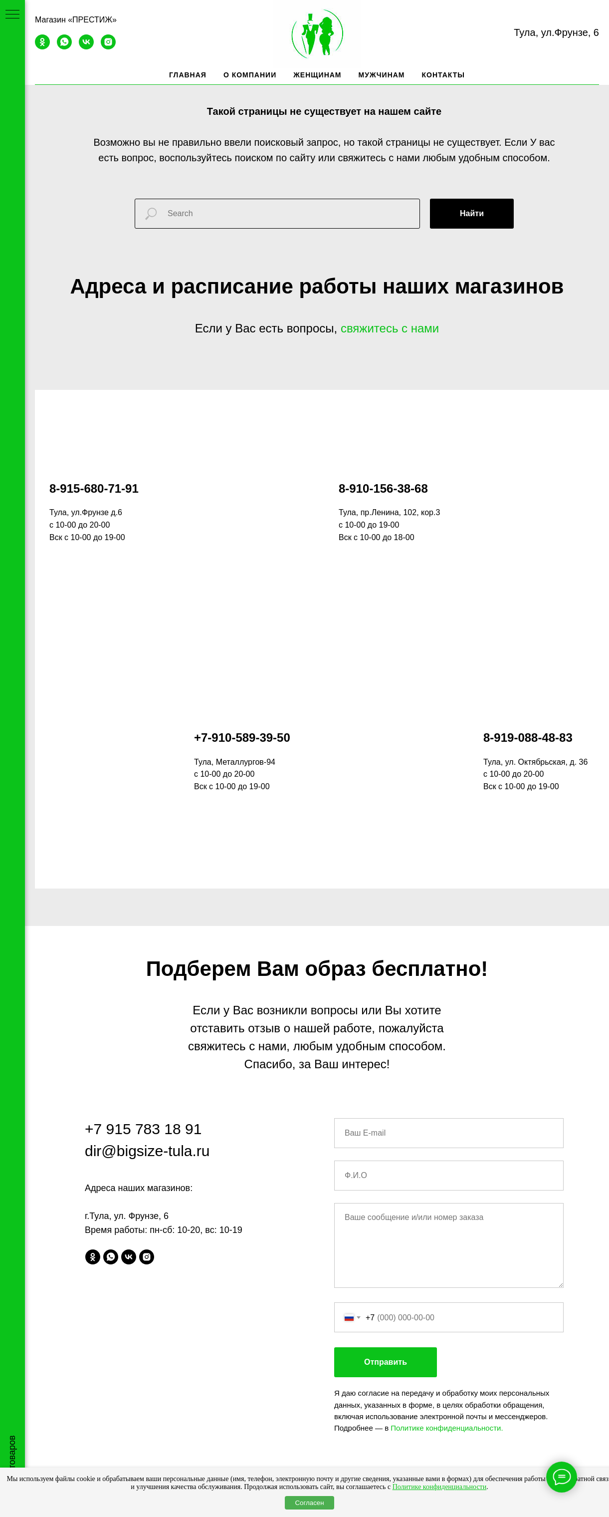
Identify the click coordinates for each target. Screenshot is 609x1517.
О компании (249, 75)
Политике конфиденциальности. (447, 1218)
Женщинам (317, 75)
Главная (187, 75)
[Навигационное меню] (12, 15)
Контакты (443, 75)
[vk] (86, 46)
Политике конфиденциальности (440, 1487)
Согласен (309, 1503)
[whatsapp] (64, 46)
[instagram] (108, 46)
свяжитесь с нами (390, 328)
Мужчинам (382, 75)
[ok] (42, 46)
